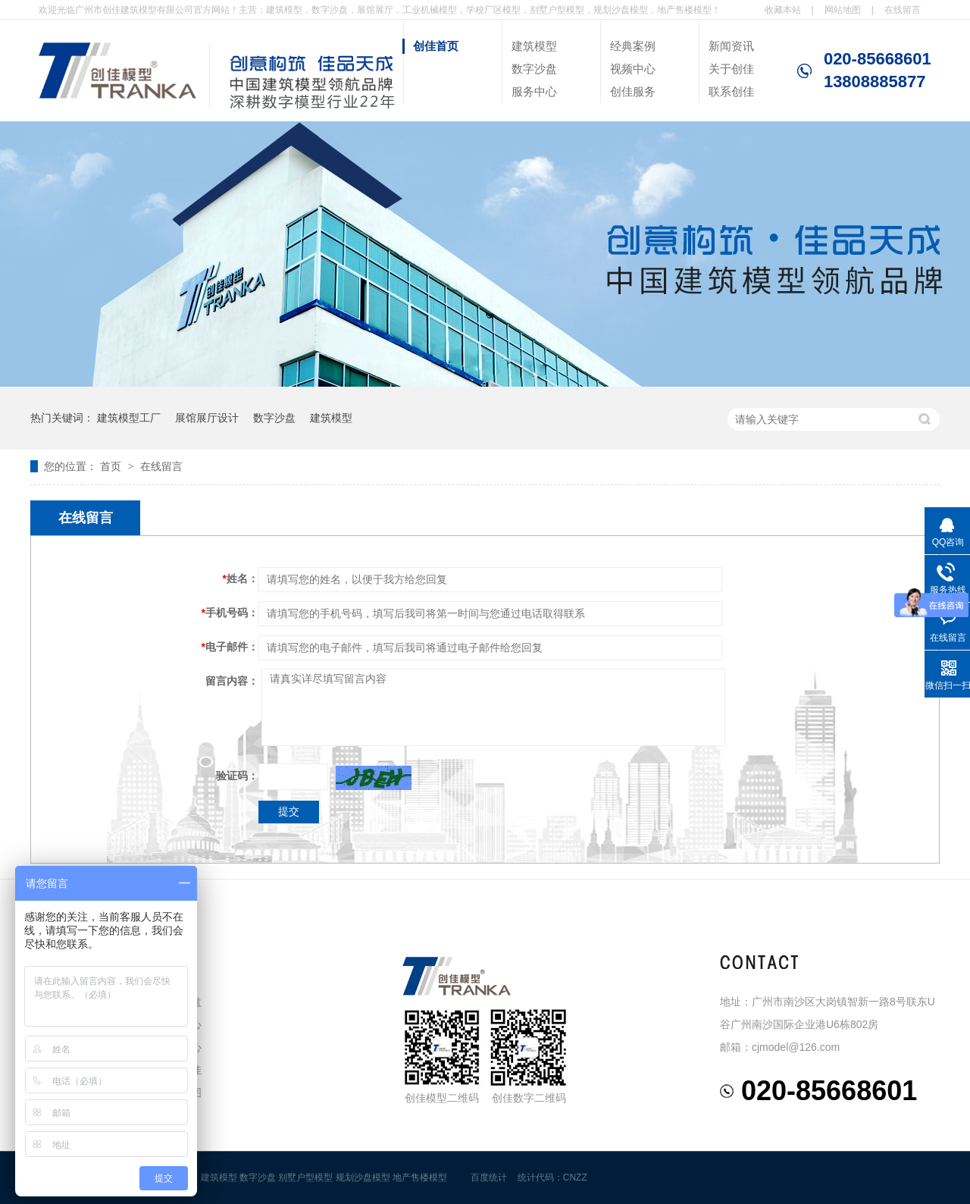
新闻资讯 (731, 45)
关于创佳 (731, 68)
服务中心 (534, 91)
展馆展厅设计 (207, 418)
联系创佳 (731, 91)
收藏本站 (783, 10)
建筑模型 (534, 45)
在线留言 (902, 10)
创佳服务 (633, 91)
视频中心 (633, 68)
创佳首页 (435, 45)
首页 (112, 466)
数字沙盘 (534, 68)
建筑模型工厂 (129, 418)
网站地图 (842, 10)
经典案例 (633, 45)
